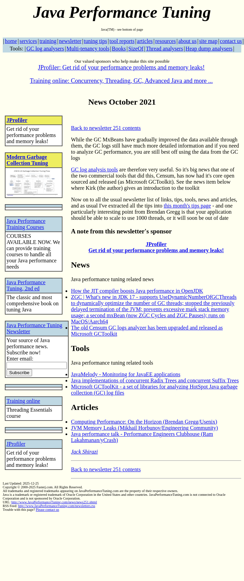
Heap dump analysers (209, 48)
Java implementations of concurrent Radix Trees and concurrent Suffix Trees (155, 380)
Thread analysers (164, 48)
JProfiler (16, 120)
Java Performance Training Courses (25, 224)
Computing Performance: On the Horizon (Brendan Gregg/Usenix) (144, 422)
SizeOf (135, 48)
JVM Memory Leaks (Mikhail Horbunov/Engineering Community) (144, 428)
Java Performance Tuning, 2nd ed (25, 285)
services (28, 41)
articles (145, 41)
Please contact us (47, 509)
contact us (231, 41)
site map (208, 41)
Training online (23, 401)
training (48, 41)
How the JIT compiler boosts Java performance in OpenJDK (137, 291)
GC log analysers (45, 48)
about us (187, 41)
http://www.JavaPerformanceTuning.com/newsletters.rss (56, 506)
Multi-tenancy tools (88, 48)
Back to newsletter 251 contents (106, 128)
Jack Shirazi (84, 452)
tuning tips (95, 41)
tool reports (122, 41)
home (11, 41)
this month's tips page (187, 206)
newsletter (70, 41)
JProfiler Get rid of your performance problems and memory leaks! (156, 247)
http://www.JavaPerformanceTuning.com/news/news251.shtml (54, 502)
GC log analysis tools (94, 169)
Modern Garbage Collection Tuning (27, 160)
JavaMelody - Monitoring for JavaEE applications (125, 374)
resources (165, 41)
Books (119, 48)
